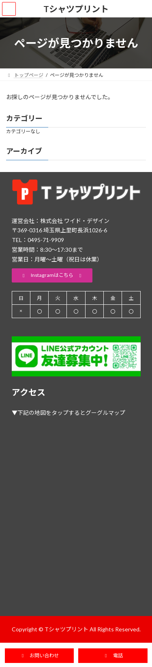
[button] (52, 275)
